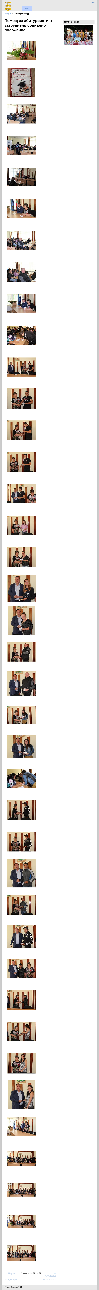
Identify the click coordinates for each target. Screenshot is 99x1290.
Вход (93, 2)
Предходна (11, 1278)
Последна (49, 1279)
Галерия (7, 14)
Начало (27, 8)
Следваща (50, 1274)
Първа (10, 1273)
